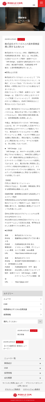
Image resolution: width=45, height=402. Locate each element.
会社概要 (8, 378)
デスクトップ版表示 (12, 389)
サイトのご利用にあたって (13, 383)
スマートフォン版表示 (31, 389)
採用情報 (7, 315)
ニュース (7, 299)
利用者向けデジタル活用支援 (15, 309)
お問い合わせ (23, 386)
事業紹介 (8, 363)
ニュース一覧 (10, 358)
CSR (5, 304)
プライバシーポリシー (34, 383)
